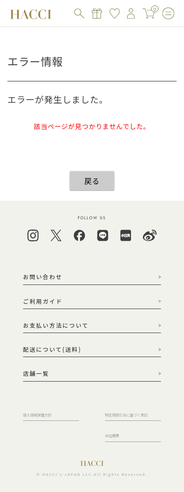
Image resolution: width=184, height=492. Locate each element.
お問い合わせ (43, 277)
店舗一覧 (36, 373)
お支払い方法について (56, 325)
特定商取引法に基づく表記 (126, 414)
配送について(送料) (52, 349)
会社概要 (112, 435)
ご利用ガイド (43, 301)
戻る (92, 181)
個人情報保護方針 (37, 414)
